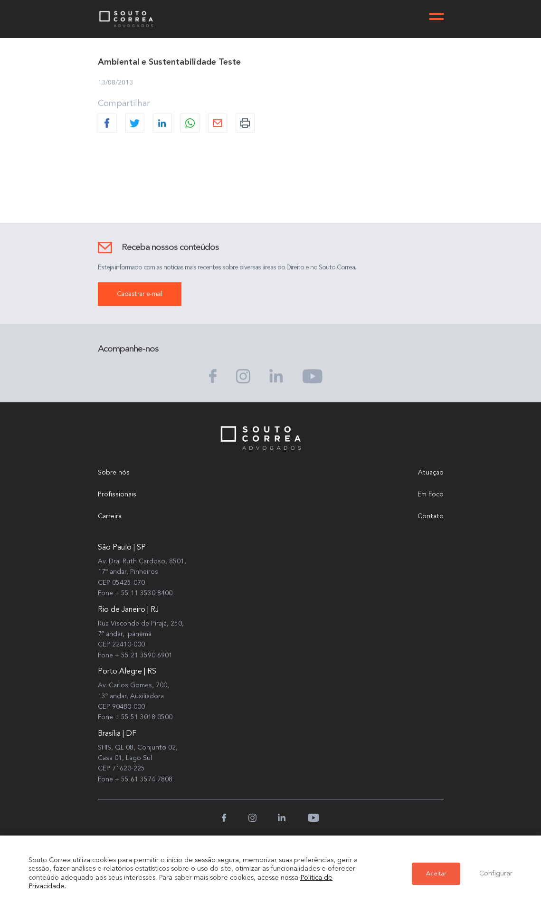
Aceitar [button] (436, 874)
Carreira (110, 516)
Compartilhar (124, 104)
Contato (431, 516)
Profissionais (117, 494)
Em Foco (431, 494)
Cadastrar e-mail (139, 294)
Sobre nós (114, 472)
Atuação (431, 472)
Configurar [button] (496, 873)
